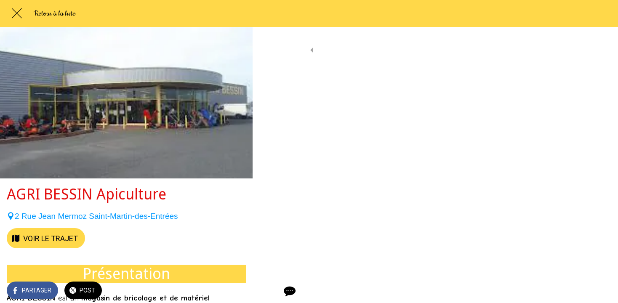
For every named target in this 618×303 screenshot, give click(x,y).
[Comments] (236, 291)
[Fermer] (17, 13)
